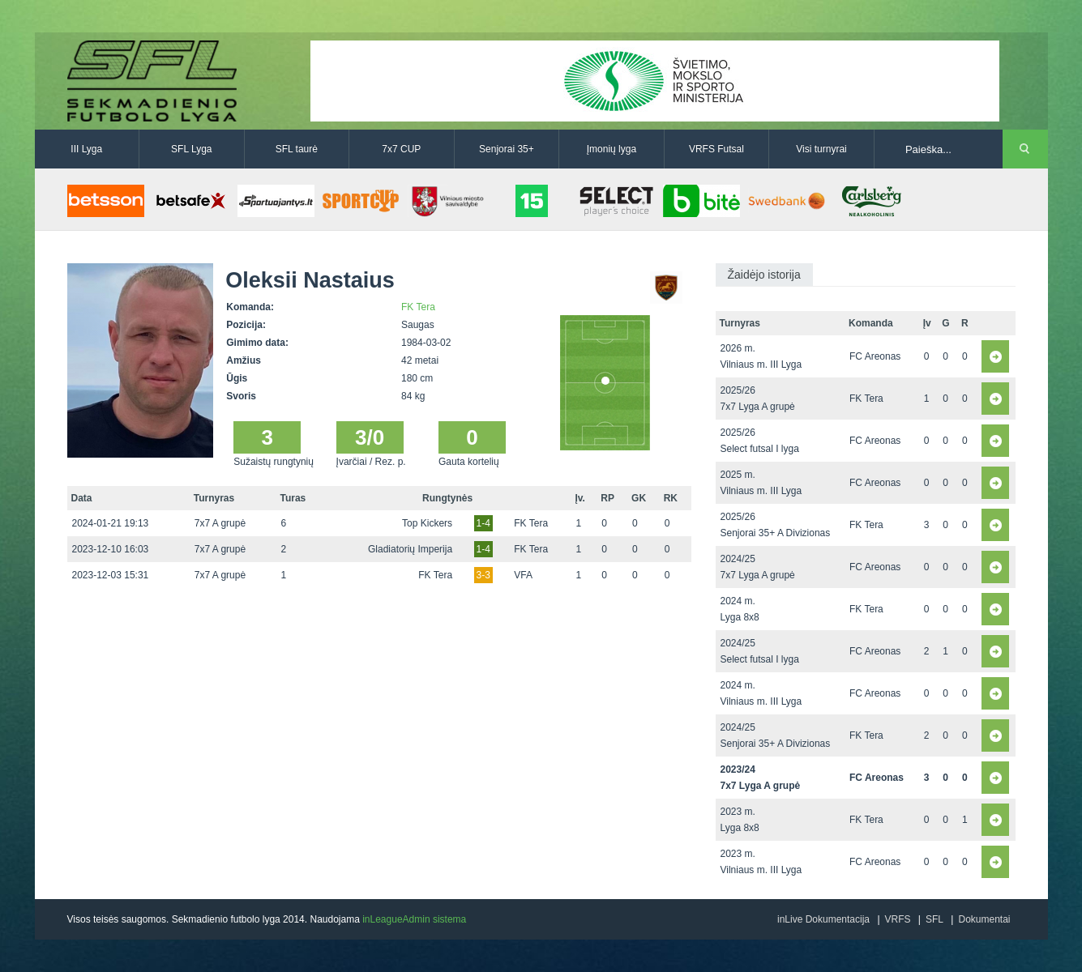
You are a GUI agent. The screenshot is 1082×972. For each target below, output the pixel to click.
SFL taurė (297, 149)
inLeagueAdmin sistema (414, 919)
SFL (934, 919)
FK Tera (418, 307)
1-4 (483, 523)
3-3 (483, 575)
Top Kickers (427, 523)
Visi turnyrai (821, 149)
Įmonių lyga (611, 149)
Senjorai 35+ (506, 149)
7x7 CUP (401, 149)
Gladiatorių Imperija (410, 549)
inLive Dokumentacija (823, 919)
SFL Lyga (191, 149)
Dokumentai (984, 919)
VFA (523, 575)
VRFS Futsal (716, 149)
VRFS (898, 919)
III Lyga (86, 149)
